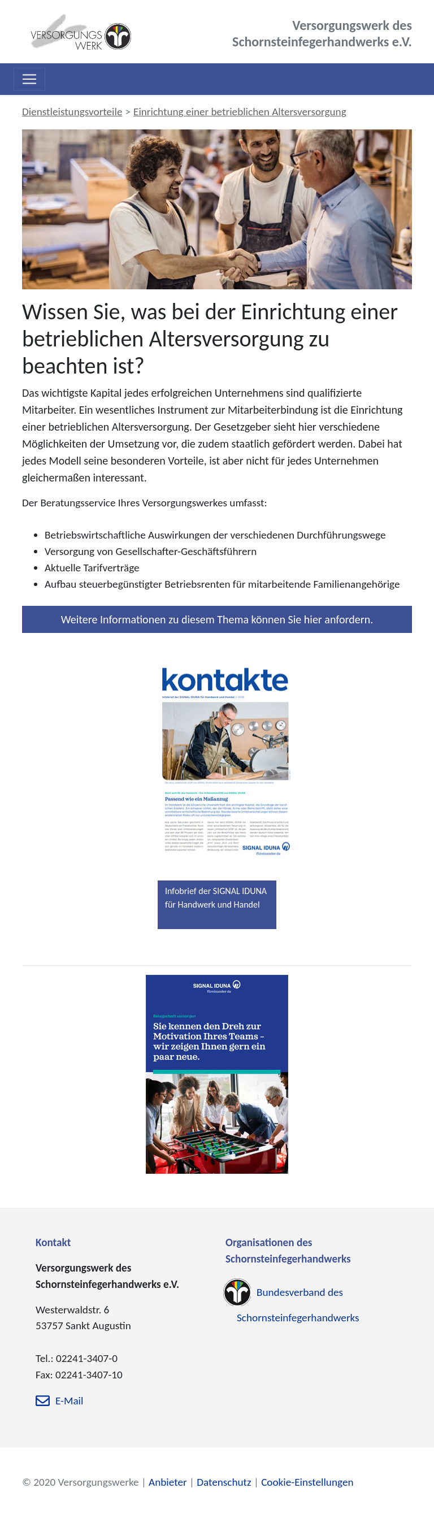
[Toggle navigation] (29, 79)
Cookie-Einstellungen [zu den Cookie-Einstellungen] (307, 1482)
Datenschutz (224, 1482)
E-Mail (69, 1400)
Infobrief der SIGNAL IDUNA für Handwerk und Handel (216, 898)
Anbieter (168, 1482)
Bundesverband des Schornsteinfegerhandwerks (298, 1305)
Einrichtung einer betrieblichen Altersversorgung (239, 111)
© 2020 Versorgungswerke (80, 1482)
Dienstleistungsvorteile (72, 111)
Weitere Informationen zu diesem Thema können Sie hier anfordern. (217, 619)
